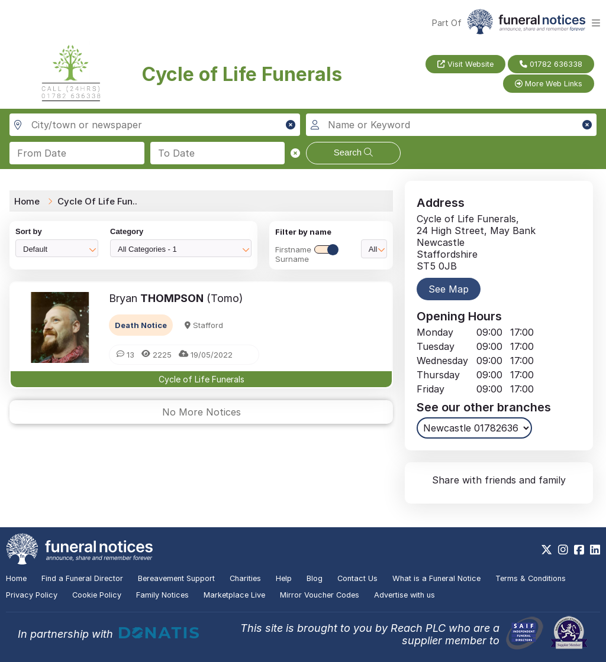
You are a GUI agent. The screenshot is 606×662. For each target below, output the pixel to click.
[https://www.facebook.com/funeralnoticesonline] (579, 550)
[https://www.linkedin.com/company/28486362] (595, 550)
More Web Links (548, 83)
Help (284, 578)
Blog (315, 578)
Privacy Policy (31, 594)
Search (353, 152)
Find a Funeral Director (82, 578)
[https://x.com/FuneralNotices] (546, 550)
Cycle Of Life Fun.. (97, 201)
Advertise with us (404, 594)
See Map (448, 289)
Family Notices (162, 594)
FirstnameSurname (306, 254)
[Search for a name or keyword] (451, 124)
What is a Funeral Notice (436, 578)
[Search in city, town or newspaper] (154, 124)
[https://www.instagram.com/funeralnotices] (563, 550)
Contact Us (357, 578)
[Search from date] (76, 153)
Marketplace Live (234, 594)
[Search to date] (217, 153)
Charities (245, 578)
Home (27, 201)
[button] (290, 124)
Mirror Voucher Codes (319, 594)
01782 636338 (551, 64)
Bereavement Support (176, 578)
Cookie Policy (96, 594)
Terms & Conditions (530, 578)
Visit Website (465, 64)
